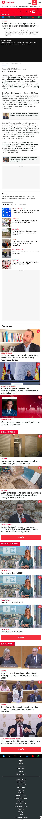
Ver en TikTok (21, 756)
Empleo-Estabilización (21, 798)
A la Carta (13, 6)
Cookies (21, 814)
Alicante (4, 459)
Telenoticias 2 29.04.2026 (21, 587)
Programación (35, 6)
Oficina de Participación (21, 806)
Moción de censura (28, 196)
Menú (39, 2)
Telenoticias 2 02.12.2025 (21, 557)
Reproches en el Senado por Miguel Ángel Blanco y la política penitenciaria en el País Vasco (21, 657)
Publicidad (21, 793)
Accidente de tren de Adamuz (10, 739)
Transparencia (21, 787)
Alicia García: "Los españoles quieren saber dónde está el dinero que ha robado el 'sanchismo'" (21, 691)
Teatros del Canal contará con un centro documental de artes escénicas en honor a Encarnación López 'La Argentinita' (21, 511)
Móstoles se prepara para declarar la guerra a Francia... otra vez (6, 222)
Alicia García (18, 196)
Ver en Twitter (9, 756)
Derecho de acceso (21, 795)
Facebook (3, 17)
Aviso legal (21, 812)
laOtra (21, 771)
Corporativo (21, 780)
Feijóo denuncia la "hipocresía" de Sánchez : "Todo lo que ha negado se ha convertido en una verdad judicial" (6, 159)
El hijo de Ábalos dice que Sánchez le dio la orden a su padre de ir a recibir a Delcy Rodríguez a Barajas (20, 340)
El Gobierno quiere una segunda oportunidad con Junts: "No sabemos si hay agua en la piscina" (20, 373)
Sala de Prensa (21, 782)
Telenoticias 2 (5, 570)
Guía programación (21, 774)
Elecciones (5, 199)
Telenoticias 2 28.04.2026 (21, 616)
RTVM (21, 761)
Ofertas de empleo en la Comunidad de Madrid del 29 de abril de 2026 (6, 212)
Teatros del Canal (7, 524)
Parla (14, 239)
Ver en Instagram (15, 756)
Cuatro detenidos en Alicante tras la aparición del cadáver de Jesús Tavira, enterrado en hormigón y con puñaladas (21, 477)
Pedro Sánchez (6, 420)
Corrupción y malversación (17, 199)
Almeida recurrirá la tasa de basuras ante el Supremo (6, 253)
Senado (4, 21)
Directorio (21, 790)
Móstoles (15, 218)
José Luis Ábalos (30, 199)
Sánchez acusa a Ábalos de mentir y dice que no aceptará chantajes (21, 407)
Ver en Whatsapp (38, 756)
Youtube (33, 17)
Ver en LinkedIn (26, 756)
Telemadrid (21, 766)
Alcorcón (15, 229)
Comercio (15, 260)
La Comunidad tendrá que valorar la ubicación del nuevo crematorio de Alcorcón (6, 233)
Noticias (5, 6)
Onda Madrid (23, 6)
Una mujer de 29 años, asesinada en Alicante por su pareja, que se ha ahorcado (21, 445)
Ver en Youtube (32, 756)
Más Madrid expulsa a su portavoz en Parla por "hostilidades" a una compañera (6, 243)
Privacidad (21, 809)
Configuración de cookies (21, 817)
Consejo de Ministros (8, 386)
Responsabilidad (21, 784)
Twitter (9, 17)
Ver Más (21, 537)
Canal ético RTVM (21, 803)
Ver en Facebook (3, 756)
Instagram (15, 17)
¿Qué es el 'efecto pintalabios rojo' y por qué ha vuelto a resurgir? (6, 264)
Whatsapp (39, 17)
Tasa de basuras (17, 250)
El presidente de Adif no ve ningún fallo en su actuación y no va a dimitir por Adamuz (21, 725)
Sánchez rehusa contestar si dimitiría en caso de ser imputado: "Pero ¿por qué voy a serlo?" (6, 116)
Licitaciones (21, 801)
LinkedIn (27, 17)
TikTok (21, 17)
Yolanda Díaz (10, 196)
